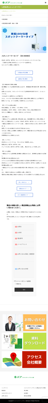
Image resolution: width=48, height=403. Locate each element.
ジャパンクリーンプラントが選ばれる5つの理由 (35, 387)
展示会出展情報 (27, 395)
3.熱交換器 (4, 19)
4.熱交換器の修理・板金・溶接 (10, 23)
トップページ (5, 387)
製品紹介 (4, 390)
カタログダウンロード (7, 393)
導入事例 (26, 390)
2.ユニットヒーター (7, 15)
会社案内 (26, 393)
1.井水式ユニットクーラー (9, 11)
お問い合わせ (5, 395)
